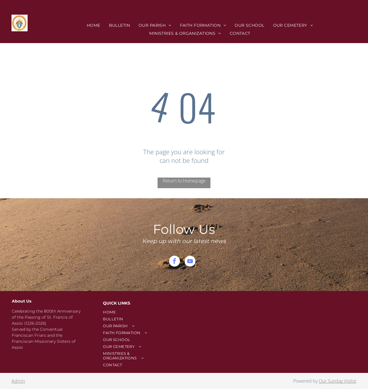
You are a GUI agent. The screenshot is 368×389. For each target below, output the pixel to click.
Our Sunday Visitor (337, 381)
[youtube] (190, 262)
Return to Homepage (184, 181)
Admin (18, 381)
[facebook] (174, 262)
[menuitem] (94, 25)
